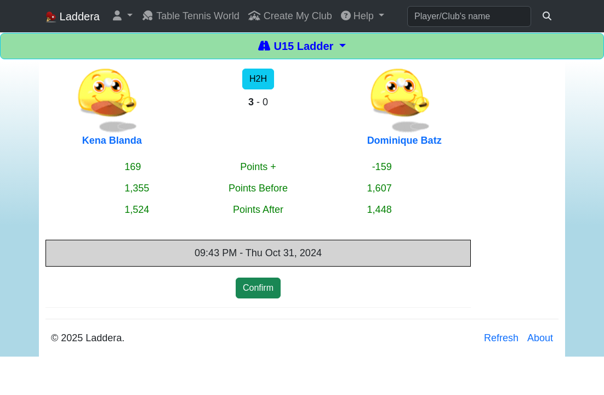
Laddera (72, 16)
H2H (258, 78)
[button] (123, 16)
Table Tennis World (190, 15)
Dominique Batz (404, 140)
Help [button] (359, 15)
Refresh (501, 337)
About (540, 337)
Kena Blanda (112, 140)
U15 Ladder (297, 46)
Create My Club (290, 15)
